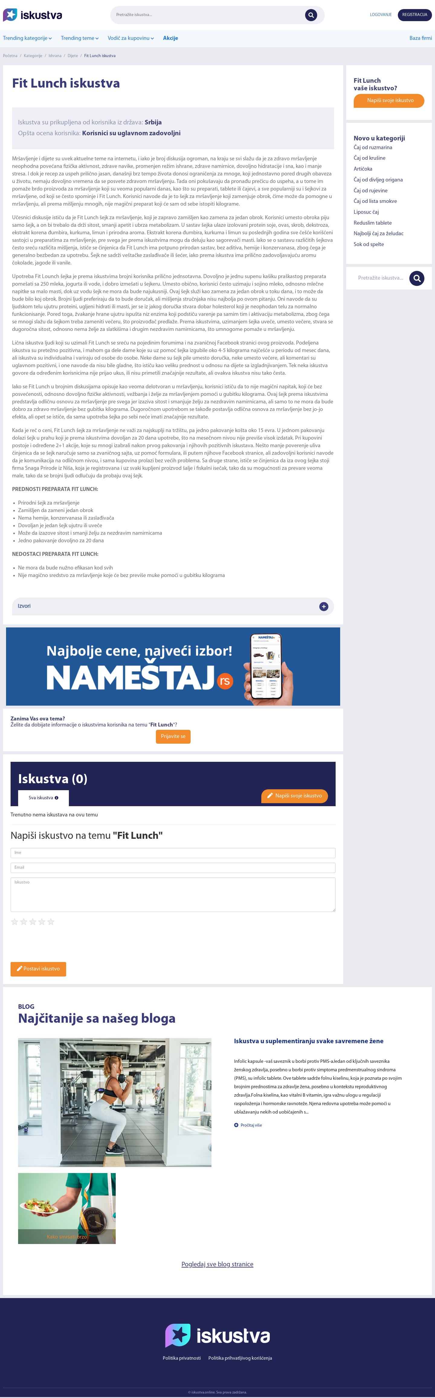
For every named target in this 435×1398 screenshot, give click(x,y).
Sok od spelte (369, 245)
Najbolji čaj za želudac (379, 234)
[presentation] (56, 946)
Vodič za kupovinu (130, 38)
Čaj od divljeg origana (378, 180)
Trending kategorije (27, 38)
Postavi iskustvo (38, 969)
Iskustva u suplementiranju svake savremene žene (309, 1041)
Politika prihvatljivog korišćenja (240, 1359)
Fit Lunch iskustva (101, 56)
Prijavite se (173, 736)
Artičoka (363, 169)
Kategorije (33, 56)
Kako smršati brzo (67, 1237)
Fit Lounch (47, 277)
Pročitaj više (248, 1125)
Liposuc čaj (366, 212)
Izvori (173, 606)
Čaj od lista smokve (375, 201)
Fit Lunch (110, 197)
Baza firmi (421, 38)
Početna (10, 56)
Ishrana (55, 56)
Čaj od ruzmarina (373, 147)
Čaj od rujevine (371, 191)
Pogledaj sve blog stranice (218, 1265)
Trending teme (79, 38)
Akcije (170, 38)
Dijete (73, 56)
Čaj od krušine (369, 158)
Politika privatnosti (182, 1359)
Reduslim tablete (373, 223)
